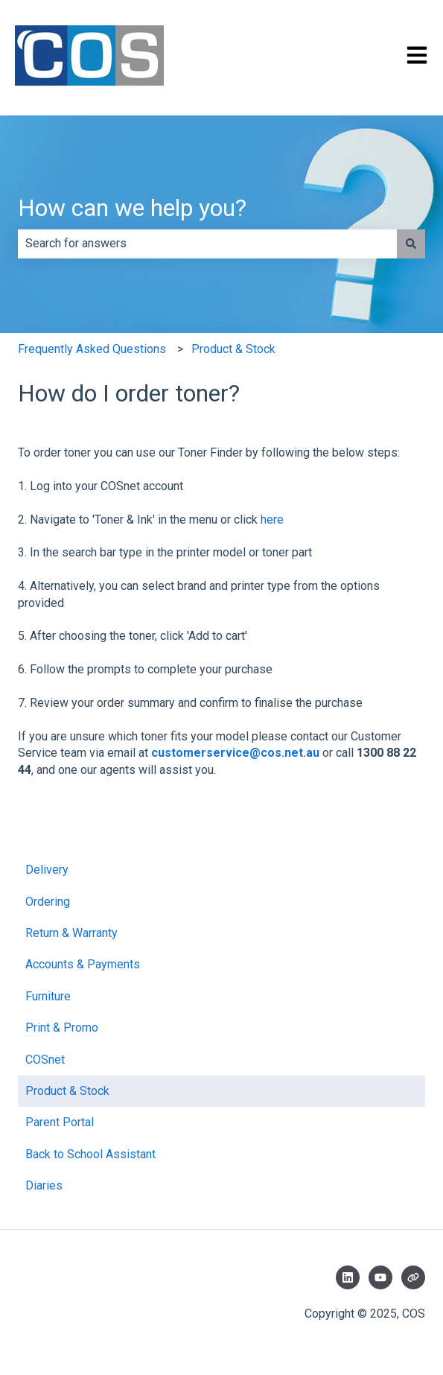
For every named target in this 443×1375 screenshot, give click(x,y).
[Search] (411, 243)
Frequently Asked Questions (92, 349)
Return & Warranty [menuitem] (71, 933)
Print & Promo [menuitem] (61, 1027)
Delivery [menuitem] (46, 870)
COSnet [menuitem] (45, 1059)
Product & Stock (233, 349)
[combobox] (207, 243)
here (272, 519)
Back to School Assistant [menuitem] (90, 1154)
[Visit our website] (413, 1277)
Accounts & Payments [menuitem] (82, 964)
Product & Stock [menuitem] (67, 1091)
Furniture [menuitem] (48, 996)
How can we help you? (132, 208)
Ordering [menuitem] (47, 902)
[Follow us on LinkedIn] (348, 1277)
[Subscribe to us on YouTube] (380, 1277)
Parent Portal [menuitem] (59, 1122)
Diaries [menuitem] (44, 1185)
